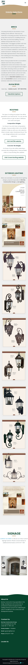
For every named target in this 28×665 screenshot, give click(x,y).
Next (25, 565)
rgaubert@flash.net (10, 631)
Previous (2, 565)
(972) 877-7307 (9, 633)
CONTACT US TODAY (5, 538)
